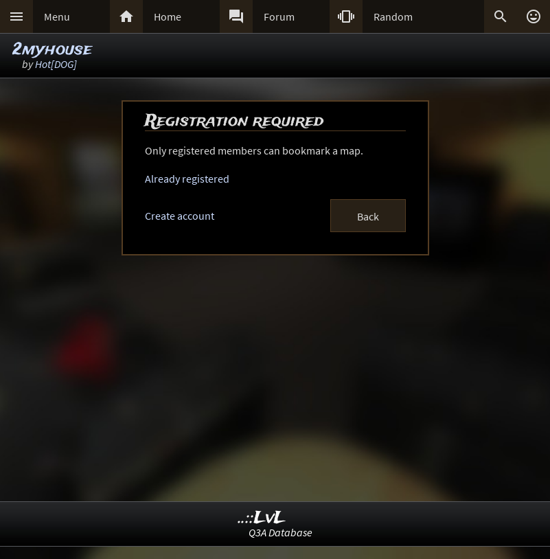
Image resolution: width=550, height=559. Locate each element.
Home (167, 16)
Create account (179, 216)
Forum (279, 16)
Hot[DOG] (56, 64)
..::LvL (262, 518)
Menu (57, 16)
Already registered (187, 178)
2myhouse (52, 50)
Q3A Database (280, 532)
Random (393, 16)
